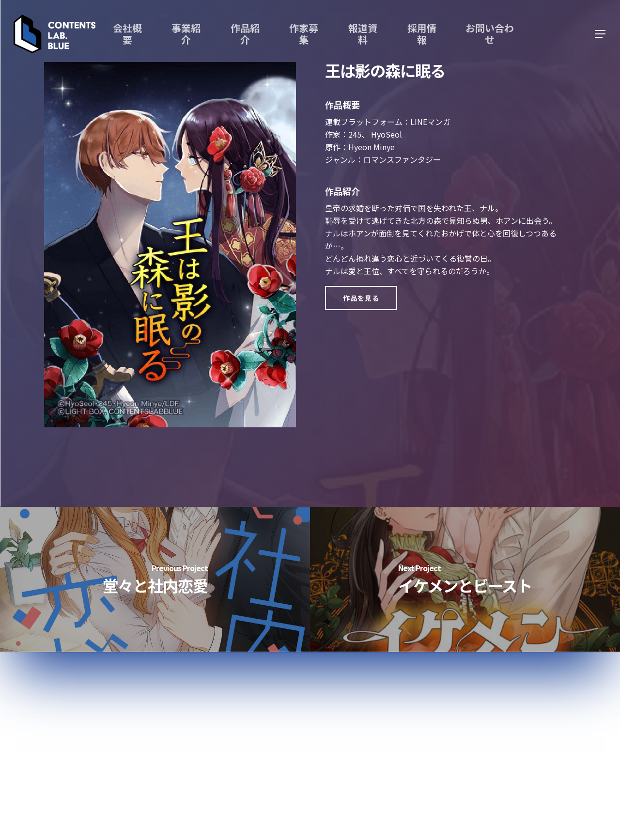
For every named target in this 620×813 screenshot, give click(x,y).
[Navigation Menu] (600, 34)
